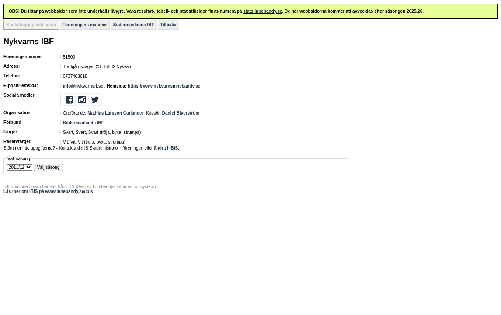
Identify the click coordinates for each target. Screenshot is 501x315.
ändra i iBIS (166, 148)
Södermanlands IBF (133, 24)
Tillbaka (168, 24)
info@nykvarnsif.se (83, 86)
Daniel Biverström (181, 113)
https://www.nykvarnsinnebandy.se (164, 86)
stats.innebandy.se (262, 11)
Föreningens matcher (85, 24)
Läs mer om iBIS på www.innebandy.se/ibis (48, 191)
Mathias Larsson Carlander (115, 113)
